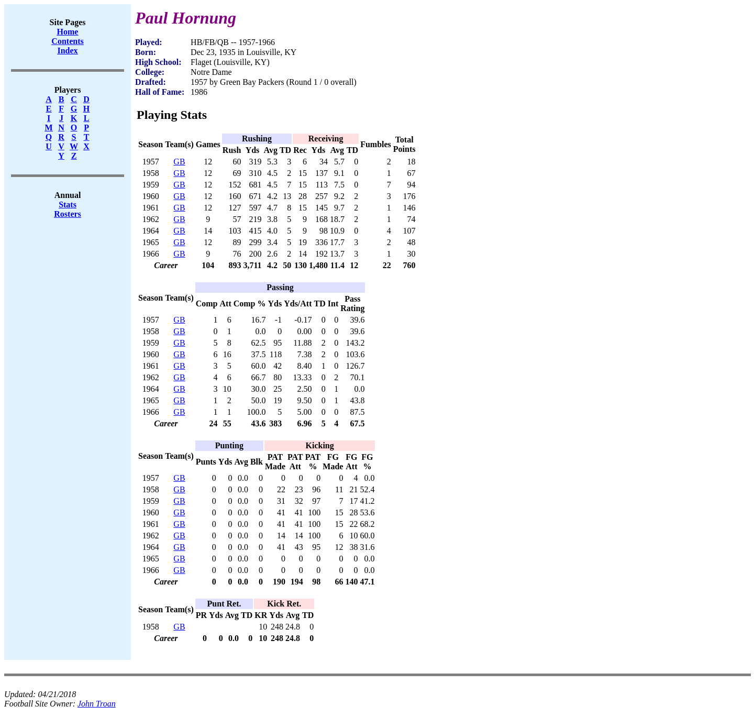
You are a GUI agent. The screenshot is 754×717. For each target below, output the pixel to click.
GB (179, 161)
